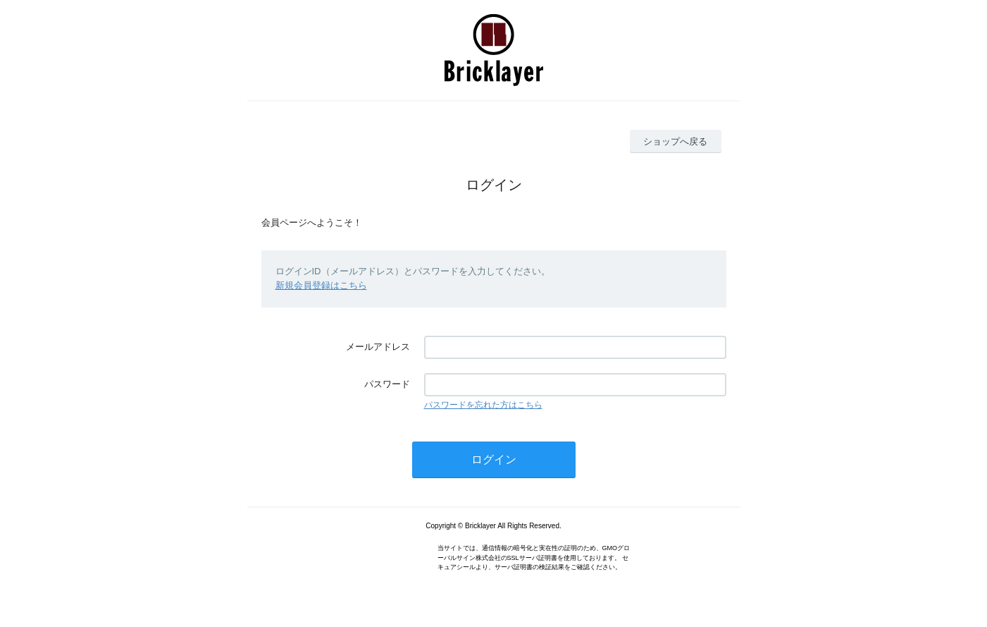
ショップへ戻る (675, 141)
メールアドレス (378, 346)
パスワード (387, 384)
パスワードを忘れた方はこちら (483, 405)
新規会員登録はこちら (321, 285)
